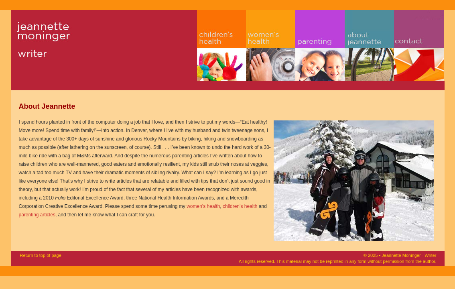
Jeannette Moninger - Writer (55, 45)
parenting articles (37, 215)
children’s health (240, 206)
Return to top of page (40, 255)
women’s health (203, 206)
